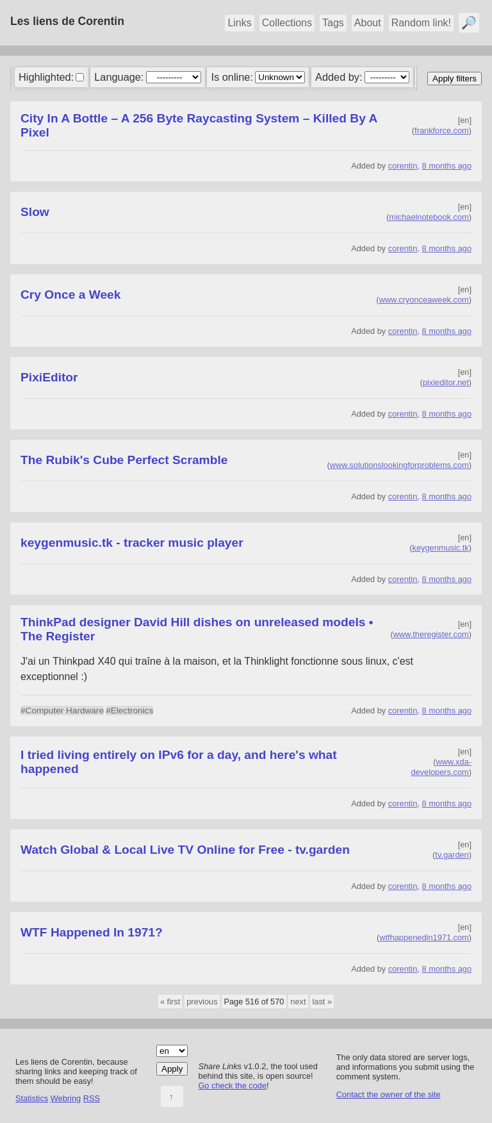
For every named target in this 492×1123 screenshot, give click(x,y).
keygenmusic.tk (441, 548)
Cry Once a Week (70, 294)
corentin (403, 166)
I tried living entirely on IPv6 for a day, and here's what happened (178, 762)
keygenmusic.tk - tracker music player (131, 542)
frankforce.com (441, 130)
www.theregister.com (431, 634)
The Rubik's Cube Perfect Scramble (123, 460)
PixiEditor (49, 377)
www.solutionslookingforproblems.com (399, 465)
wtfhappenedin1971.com (423, 937)
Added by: (338, 77)
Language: (119, 77)
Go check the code (232, 1085)
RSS (91, 1098)
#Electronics (129, 710)
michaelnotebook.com (428, 217)
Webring (66, 1098)
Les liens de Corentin (67, 21)
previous (201, 1001)
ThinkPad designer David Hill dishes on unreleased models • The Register (196, 629)
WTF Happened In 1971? (91, 932)
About (367, 22)
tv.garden (451, 855)
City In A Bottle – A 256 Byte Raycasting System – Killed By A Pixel (198, 125)
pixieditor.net (446, 382)
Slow (34, 212)
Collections (287, 22)
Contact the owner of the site (388, 1094)
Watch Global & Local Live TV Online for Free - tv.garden (185, 849)
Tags (333, 22)
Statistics (31, 1098)
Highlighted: (46, 77)
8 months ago (447, 166)
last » (322, 1001)
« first (170, 1001)
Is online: (232, 77)
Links (239, 22)
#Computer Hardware (62, 710)
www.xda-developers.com (441, 767)
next (298, 1001)
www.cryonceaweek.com (424, 299)
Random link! (421, 22)
